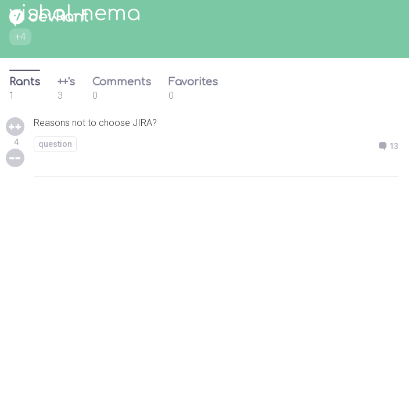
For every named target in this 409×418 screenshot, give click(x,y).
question (55, 144)
